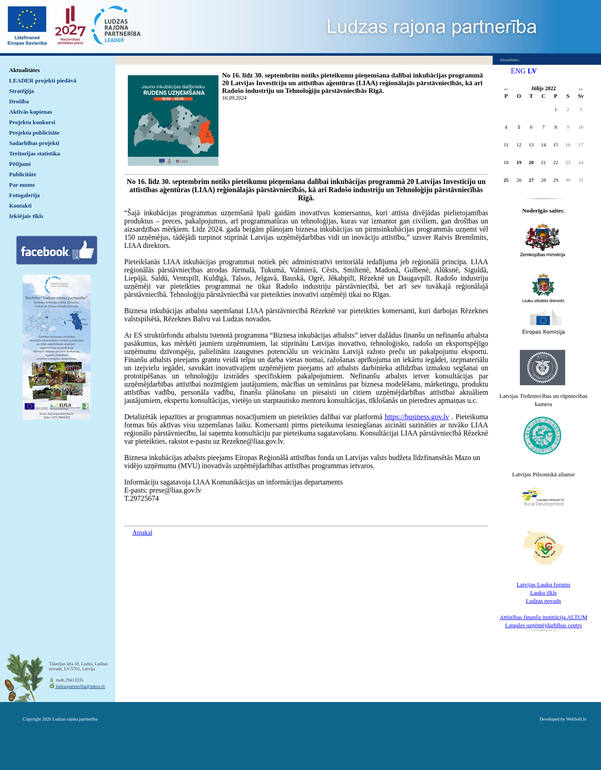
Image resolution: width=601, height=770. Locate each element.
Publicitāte (22, 174)
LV (532, 71)
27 (531, 180)
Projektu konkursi (32, 122)
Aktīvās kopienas (30, 111)
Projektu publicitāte (34, 132)
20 (531, 162)
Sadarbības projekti (34, 143)
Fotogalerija (24, 195)
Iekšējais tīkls (26, 216)
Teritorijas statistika (34, 153)
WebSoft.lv (576, 719)
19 (519, 162)
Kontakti (20, 205)
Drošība (19, 101)
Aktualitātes (24, 70)
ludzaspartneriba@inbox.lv (80, 686)
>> (581, 89)
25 (506, 180)
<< (506, 89)
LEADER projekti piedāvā (43, 80)
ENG (518, 71)
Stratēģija (21, 90)
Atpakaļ (142, 532)
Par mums (22, 184)
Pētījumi (20, 163)
